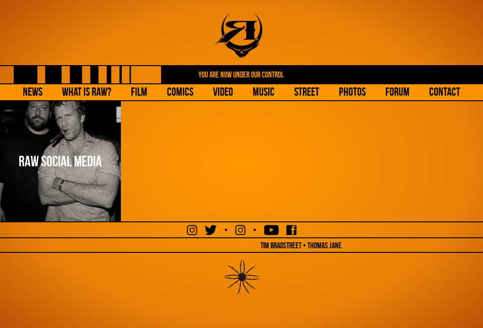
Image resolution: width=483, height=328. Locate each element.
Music (264, 92)
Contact (444, 92)
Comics (180, 92)
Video (223, 92)
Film (139, 92)
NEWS (32, 92)
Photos (352, 92)
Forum (397, 92)
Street (306, 92)
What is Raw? (86, 92)
